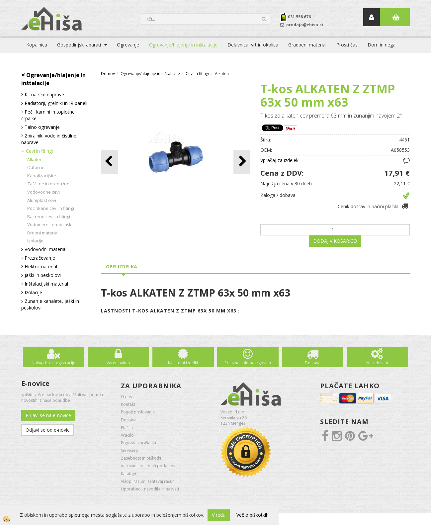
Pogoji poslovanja (138, 412)
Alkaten (35, 159)
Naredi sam (377, 363)
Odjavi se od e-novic (47, 430)
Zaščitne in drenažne (48, 184)
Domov (108, 73)
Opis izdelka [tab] (121, 266)
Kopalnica (36, 45)
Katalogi (128, 474)
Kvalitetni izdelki (183, 363)
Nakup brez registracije (53, 363)
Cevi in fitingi (39, 151)
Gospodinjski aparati (79, 45)
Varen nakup (118, 363)
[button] (241, 161)
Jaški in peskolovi (43, 275)
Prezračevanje (40, 258)
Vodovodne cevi (43, 192)
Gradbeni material (307, 45)
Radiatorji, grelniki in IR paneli (56, 103)
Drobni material (42, 233)
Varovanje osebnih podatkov (148, 466)
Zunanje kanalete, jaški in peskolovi (50, 304)
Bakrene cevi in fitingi (48, 216)
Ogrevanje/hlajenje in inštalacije (183, 45)
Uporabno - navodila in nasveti (150, 489)
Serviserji (129, 450)
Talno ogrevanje (42, 127)
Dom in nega (381, 45)
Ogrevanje (128, 45)
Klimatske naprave (44, 94)
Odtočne (35, 167)
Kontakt (128, 404)
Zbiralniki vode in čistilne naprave (48, 138)
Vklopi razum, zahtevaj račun (148, 481)
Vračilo (127, 435)
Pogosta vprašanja (138, 443)
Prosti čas (347, 45)
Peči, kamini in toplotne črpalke (48, 115)
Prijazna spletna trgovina (247, 363)
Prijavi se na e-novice (48, 415)
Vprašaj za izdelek (279, 160)
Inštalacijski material (46, 284)
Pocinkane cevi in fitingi (50, 208)
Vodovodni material (45, 249)
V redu (218, 515)
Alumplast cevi (41, 200)
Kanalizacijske (41, 176)
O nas (126, 396)
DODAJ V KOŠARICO (335, 241)
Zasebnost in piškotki (141, 458)
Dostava (312, 363)
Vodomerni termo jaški (49, 224)
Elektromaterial (41, 266)
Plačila (127, 427)
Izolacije (35, 241)
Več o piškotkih (252, 515)
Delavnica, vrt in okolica (252, 45)
